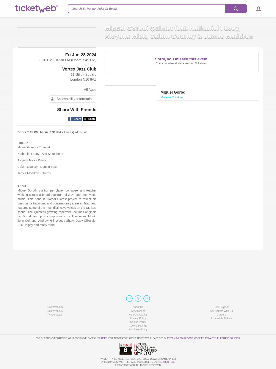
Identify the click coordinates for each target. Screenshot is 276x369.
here (104, 338)
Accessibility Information (72, 137)
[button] (256, 8)
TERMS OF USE (167, 362)
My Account (138, 310)
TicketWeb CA (54, 310)
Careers (221, 314)
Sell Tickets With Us (221, 310)
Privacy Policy (138, 318)
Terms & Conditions (181, 338)
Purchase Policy (138, 329)
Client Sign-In (221, 307)
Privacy (210, 338)
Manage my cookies (138, 325)
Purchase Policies (228, 338)
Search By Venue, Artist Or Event (94, 8)
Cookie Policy (138, 321)
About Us (138, 307)
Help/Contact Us (138, 314)
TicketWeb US (54, 307)
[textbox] (157, 8)
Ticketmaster (54, 314)
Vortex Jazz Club (79, 107)
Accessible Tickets (221, 318)
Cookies (199, 338)
